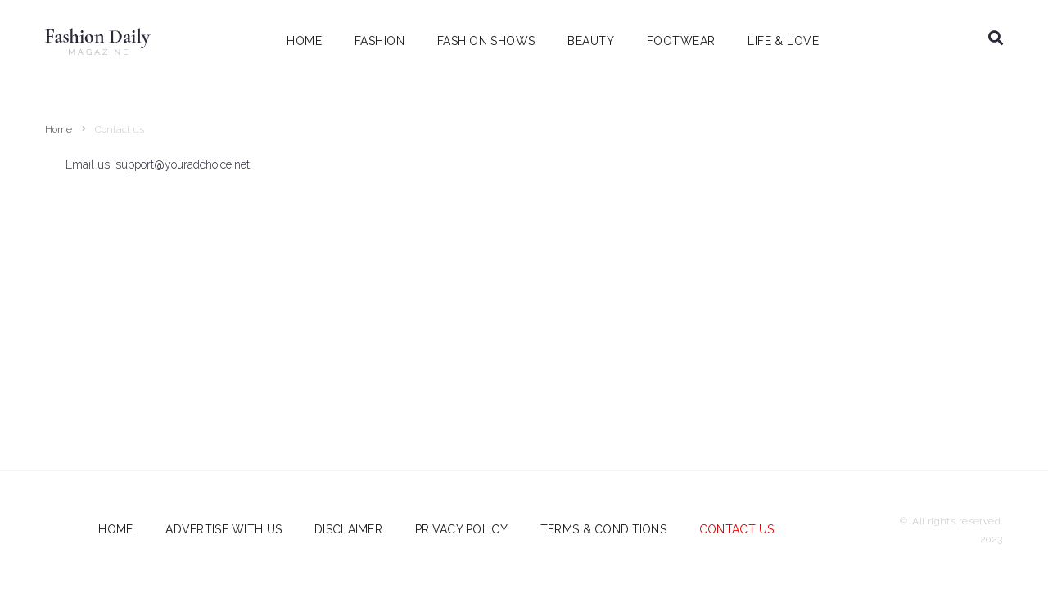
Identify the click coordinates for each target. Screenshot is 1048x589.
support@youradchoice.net (182, 164)
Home (58, 129)
